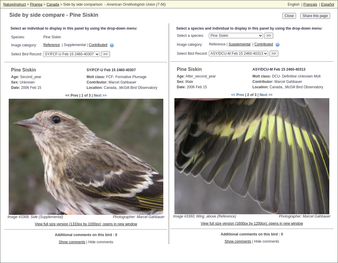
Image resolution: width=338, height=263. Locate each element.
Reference (51, 45)
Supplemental (240, 44)
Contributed (98, 45)
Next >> (100, 95)
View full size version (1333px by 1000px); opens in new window (86, 224)
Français (310, 4)
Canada (52, 4)
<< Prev (237, 95)
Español (327, 4)
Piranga (36, 4)
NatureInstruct (14, 4)
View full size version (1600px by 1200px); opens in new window (252, 223)
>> (105, 54)
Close (289, 16)
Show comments (72, 242)
